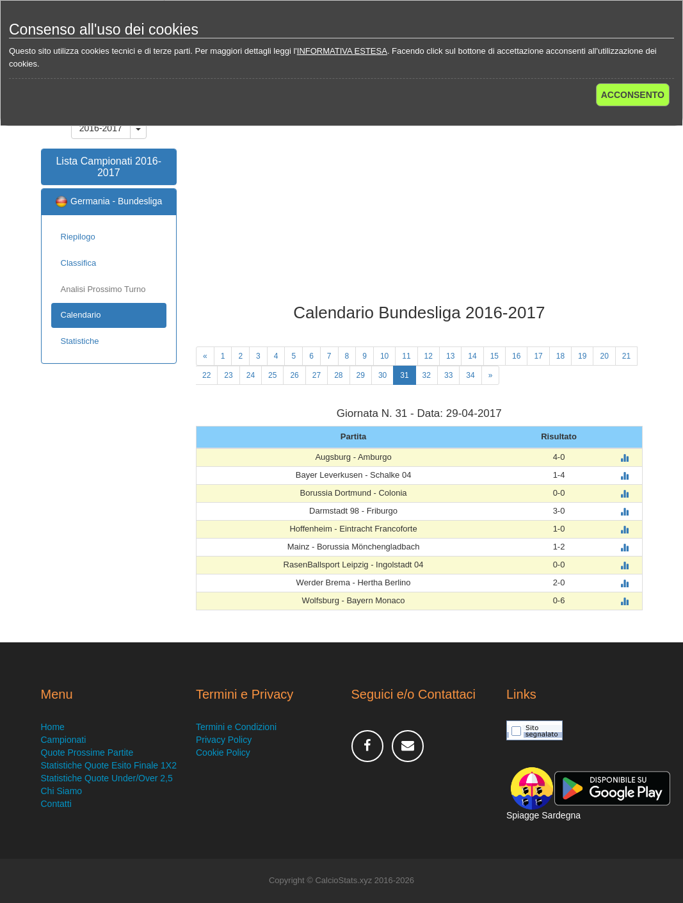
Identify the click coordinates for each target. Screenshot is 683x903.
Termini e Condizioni (236, 727)
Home (53, 727)
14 (472, 356)
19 (582, 356)
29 (361, 375)
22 (206, 375)
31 (404, 375)
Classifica (79, 263)
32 (426, 375)
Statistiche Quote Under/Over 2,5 (107, 778)
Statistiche (80, 341)
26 (294, 375)
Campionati (63, 740)
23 (228, 375)
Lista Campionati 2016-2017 (108, 167)
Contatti (56, 804)
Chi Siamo (62, 791)
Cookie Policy (223, 752)
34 (470, 375)
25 (272, 375)
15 (494, 356)
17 (538, 356)
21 (626, 356)
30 (382, 375)
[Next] (490, 375)
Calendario (81, 315)
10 (384, 356)
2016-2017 (100, 128)
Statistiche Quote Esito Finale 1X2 (109, 765)
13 (450, 356)
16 (516, 356)
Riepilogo (78, 236)
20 (604, 356)
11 (406, 356)
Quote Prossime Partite (87, 752)
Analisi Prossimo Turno (103, 289)
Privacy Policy (224, 740)
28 (338, 375)
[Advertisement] (419, 201)
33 (448, 375)
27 (316, 375)
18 (560, 356)
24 (250, 375)
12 (428, 356)
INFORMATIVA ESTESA (342, 51)
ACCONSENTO (632, 95)
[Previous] (205, 356)
